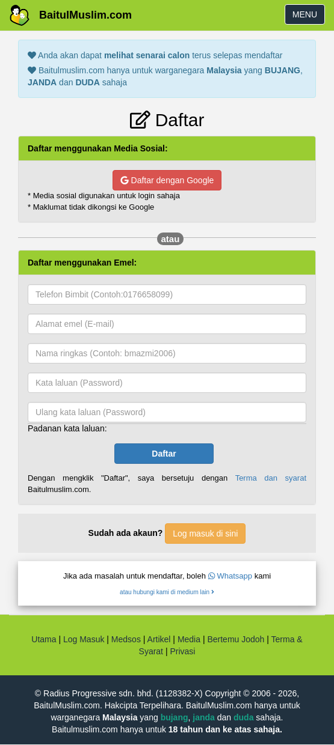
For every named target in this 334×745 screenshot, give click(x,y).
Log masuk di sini (205, 533)
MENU (308, 16)
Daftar (164, 453)
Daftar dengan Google (167, 180)
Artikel (159, 639)
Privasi (182, 651)
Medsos (125, 639)
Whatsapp (230, 575)
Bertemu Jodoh (235, 639)
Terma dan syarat (270, 477)
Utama (43, 639)
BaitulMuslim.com (85, 15)
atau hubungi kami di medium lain (167, 592)
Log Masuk (83, 639)
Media (189, 639)
